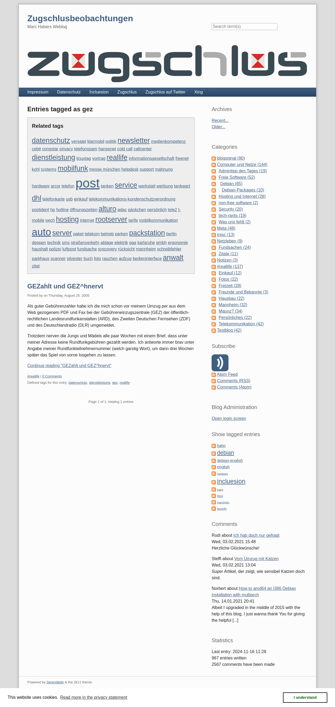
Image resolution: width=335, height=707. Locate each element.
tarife (133, 220)
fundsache (87, 249)
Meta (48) (226, 228)
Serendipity (55, 682)
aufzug (125, 258)
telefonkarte (53, 199)
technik (54, 242)
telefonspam (85, 149)
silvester (75, 258)
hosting (67, 219)
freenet (182, 158)
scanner (58, 258)
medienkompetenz (168, 141)
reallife (117, 157)
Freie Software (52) (237, 177)
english (223, 467)
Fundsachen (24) (235, 247)
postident (40, 209)
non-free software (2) (238, 203)
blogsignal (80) (231, 158)
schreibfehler (169, 249)
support (147, 169)
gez (115, 383)
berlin (171, 234)
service (126, 185)
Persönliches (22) (235, 317)
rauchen (110, 258)
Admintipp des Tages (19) (243, 171)
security (222, 508)
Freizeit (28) (230, 285)
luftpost (69, 249)
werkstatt (146, 186)
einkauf (81, 199)
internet (87, 220)
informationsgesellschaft (151, 158)
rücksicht (126, 249)
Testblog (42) (229, 330)
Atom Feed (227, 374)
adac (122, 209)
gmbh (161, 242)
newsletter (134, 140)
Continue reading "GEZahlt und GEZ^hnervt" (69, 365)
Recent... (220, 120)
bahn (221, 446)
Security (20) (231, 209)
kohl (36, 169)
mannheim (146, 249)
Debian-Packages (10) (243, 190)
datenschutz (51, 140)
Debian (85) (231, 183)
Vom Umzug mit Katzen (256, 558)
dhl (36, 198)
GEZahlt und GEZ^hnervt (65, 286)
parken (121, 234)
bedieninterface (147, 258)
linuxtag (83, 158)
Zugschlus (127, 92)
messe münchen (104, 169)
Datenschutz (69, 92)
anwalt (173, 258)
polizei (55, 249)
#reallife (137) (230, 266)
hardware (41, 186)
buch (88, 258)
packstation (147, 233)
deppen (39, 242)
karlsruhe (146, 242)
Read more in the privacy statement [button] (93, 697)
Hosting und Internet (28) (242, 196)
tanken (107, 186)
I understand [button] (305, 697)
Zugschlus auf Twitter (165, 92)
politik (111, 141)
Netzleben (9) (230, 241)
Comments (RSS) (233, 380)
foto (97, 258)
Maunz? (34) (231, 311)
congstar (50, 149)
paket (78, 234)
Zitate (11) (228, 254)
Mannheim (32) (233, 305)
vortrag (98, 158)
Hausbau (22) (231, 298)
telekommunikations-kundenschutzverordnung (132, 199)
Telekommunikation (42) (241, 324)
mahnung (164, 169)
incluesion (231, 481)
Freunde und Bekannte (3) (243, 292)
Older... (218, 127)
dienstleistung (53, 157)
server (62, 233)
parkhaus (40, 258)
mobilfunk (73, 168)
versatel (78, 141)
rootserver (111, 219)
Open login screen (229, 418)
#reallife (33, 376)
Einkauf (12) (230, 273)
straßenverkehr (85, 242)
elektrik (121, 242)
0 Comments (52, 376)
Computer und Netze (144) (242, 164)
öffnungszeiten (83, 209)
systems (49, 169)
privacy (66, 149)
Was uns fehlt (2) (235, 222)
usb (69, 199)
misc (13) (226, 234)
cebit (36, 149)
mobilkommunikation (158, 220)
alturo (108, 209)
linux (220, 495)
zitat (36, 266)
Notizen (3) (227, 260)
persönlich (157, 209)
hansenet (107, 149)
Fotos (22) (228, 279)
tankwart (182, 186)
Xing (198, 92)
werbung (165, 186)
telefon (68, 186)
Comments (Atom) (234, 387)
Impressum (37, 92)
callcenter (143, 149)
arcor (55, 186)
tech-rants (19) (232, 215)
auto (41, 231)
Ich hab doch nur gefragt (256, 535)
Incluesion (99, 92)
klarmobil (95, 141)
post (88, 183)
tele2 (172, 209)
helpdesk (130, 169)
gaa (132, 242)
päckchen (137, 209)
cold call (124, 149)
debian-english (230, 460)
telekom (92, 234)
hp (52, 209)
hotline (62, 209)
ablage (107, 242)
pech (50, 220)
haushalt (40, 249)
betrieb (107, 234)
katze (220, 489)
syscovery (107, 249)
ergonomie (178, 242)
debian (225, 453)
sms (66, 242)
